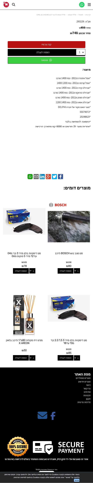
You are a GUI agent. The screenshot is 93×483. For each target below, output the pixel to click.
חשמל (81, 14)
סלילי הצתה (72, 14)
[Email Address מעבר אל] (42, 418)
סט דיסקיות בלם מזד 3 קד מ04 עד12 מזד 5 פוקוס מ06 (24, 255)
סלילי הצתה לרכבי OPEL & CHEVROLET (50, 14)
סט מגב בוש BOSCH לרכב (69, 253)
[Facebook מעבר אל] (53, 418)
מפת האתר (82, 374)
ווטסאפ (46, 60)
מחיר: (85, 27)
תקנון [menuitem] (88, 398)
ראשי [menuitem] (88, 384)
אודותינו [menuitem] (87, 391)
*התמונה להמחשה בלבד (78, 121)
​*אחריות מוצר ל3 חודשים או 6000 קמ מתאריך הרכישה (63, 126)
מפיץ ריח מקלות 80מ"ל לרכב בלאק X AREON (24, 342)
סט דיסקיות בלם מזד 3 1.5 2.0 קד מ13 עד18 (69, 342)
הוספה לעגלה (42, 52)
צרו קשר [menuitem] (87, 388)
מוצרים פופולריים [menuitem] (83, 378)
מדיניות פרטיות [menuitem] (84, 402)
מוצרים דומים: (77, 188)
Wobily (38, 469)
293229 (80, 21)
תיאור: (87, 70)
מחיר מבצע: (84, 33)
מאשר (76, 480)
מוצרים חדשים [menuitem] (84, 381)
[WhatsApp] (82, 4)
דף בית (88, 14)
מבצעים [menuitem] (87, 395)
